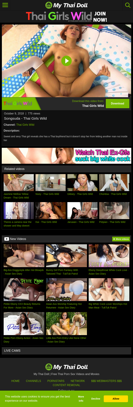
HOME (15, 381)
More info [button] (81, 398)
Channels (33, 381)
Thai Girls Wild (25, 124)
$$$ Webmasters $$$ (106, 381)
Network (78, 381)
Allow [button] (116, 398)
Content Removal (66, 385)
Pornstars (55, 381)
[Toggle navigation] (5, 5)
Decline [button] (95, 398)
